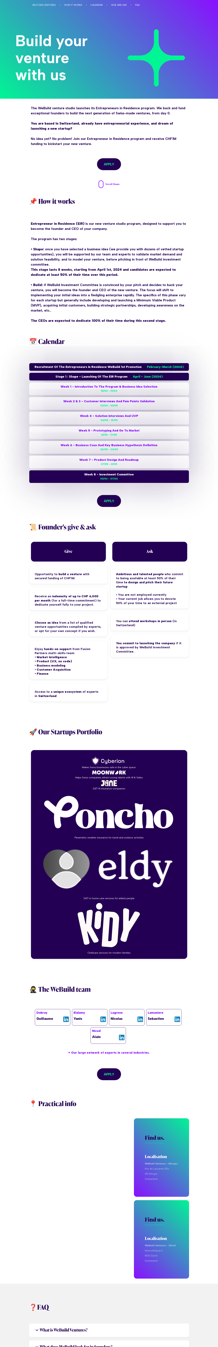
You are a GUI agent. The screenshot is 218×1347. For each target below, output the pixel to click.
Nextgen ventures (44, 5)
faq (137, 5)
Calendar (97, 5)
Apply (109, 164)
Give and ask (119, 5)
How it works (73, 5)
